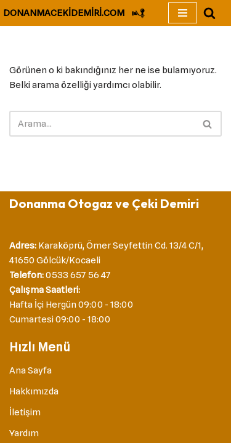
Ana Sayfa (30, 370)
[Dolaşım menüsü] (182, 12)
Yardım (24, 433)
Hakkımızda (34, 391)
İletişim (25, 412)
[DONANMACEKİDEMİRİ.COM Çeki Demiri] (74, 13)
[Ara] (209, 13)
